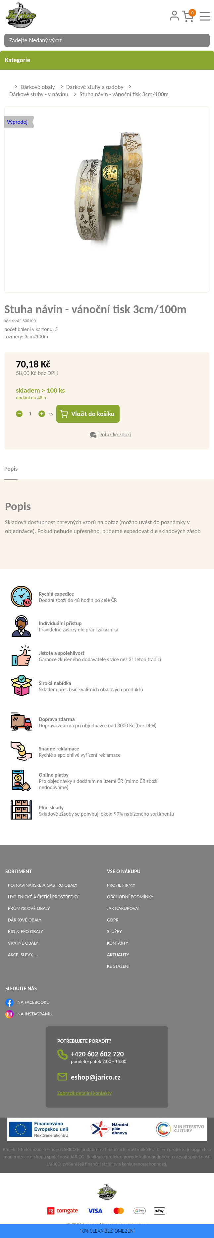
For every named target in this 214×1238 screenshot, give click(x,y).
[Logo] (29, 16)
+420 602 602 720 (97, 1053)
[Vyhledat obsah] (201, 40)
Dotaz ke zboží (114, 434)
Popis (11, 468)
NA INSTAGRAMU (35, 1014)
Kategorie (107, 60)
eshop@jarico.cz (96, 1077)
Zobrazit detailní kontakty (84, 1093)
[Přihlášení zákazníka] (174, 15)
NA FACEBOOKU (34, 1002)
